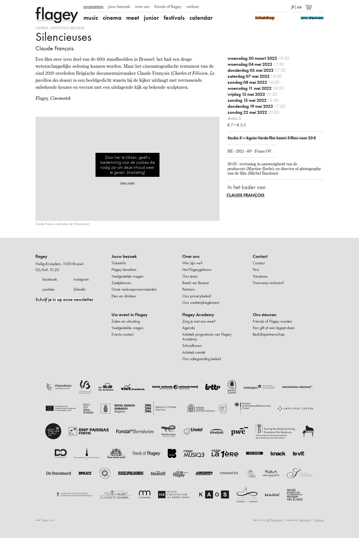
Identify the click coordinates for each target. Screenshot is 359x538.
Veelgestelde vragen (128, 276)
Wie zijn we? (192, 263)
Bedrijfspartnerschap (268, 334)
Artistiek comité (193, 352)
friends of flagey (168, 6)
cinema (112, 17)
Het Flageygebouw (197, 269)
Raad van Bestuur (195, 282)
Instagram (267, 7)
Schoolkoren (192, 345)
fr (293, 6)
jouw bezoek (119, 6)
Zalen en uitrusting (126, 321)
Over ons (191, 256)
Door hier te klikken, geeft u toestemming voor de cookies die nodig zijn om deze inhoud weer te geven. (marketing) (127, 164)
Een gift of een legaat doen (274, 327)
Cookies (319, 520)
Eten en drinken (124, 296)
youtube (48, 289)
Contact (260, 256)
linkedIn (285, 7)
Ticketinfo (119, 263)
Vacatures (260, 276)
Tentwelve (305, 520)
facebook (49, 279)
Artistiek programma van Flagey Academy (206, 336)
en (299, 6)
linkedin (80, 289)
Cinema (42, 28)
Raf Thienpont (274, 520)
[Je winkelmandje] (310, 10)
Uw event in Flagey (130, 314)
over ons (142, 6)
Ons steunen (264, 314)
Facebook (258, 7)
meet (132, 17)
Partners (188, 289)
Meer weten (127, 183)
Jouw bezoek (124, 256)
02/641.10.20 (47, 269)
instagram (81, 279)
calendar (201, 17)
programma (93, 6)
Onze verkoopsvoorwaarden (134, 289)
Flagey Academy (198, 314)
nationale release (67, 28)
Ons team (190, 276)
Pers (256, 269)
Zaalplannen (121, 282)
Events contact (123, 334)
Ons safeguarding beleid (201, 358)
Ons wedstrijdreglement (200, 302)
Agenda (188, 327)
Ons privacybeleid (196, 296)
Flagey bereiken (124, 269)
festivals (174, 17)
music (91, 17)
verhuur (192, 6)
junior (151, 17)
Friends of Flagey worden (272, 321)
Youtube (276, 7)
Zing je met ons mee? (199, 321)
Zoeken (321, 7)
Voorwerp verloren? (268, 282)
